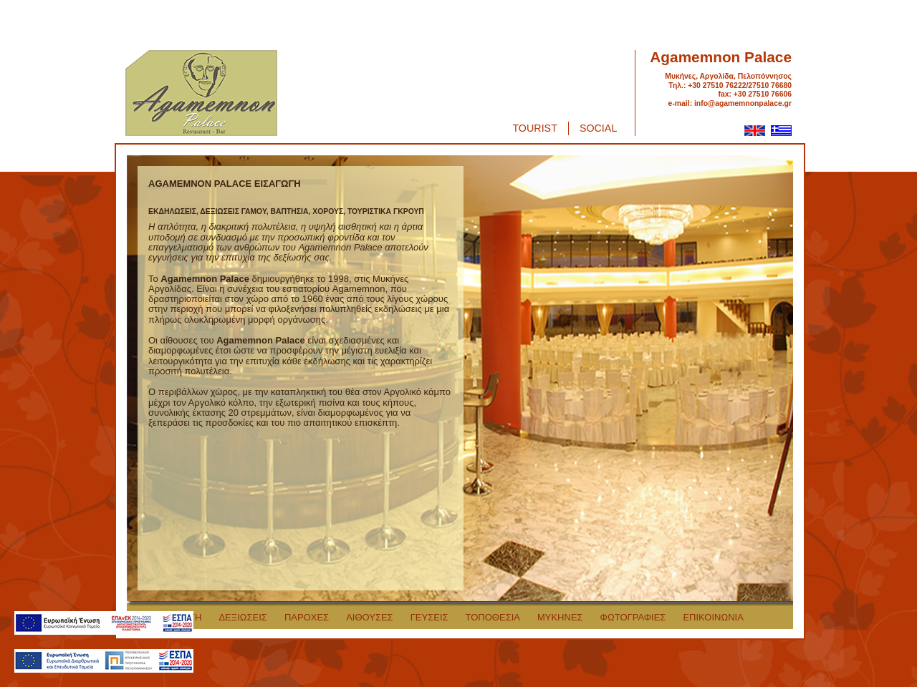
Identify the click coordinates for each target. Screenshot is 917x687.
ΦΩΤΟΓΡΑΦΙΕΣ (633, 617)
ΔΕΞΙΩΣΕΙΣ (243, 617)
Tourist (534, 128)
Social (598, 128)
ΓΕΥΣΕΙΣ (429, 617)
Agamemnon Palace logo (201, 93)
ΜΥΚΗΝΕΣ (560, 617)
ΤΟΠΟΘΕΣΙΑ (493, 617)
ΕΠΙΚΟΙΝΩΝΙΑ (713, 617)
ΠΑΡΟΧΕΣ (306, 617)
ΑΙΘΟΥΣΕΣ (369, 617)
